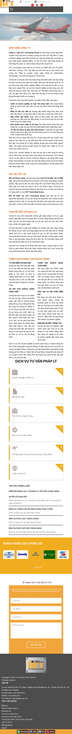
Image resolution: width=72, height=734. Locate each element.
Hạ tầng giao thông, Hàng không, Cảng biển (17, 719)
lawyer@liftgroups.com (43, 2)
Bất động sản (6, 711)
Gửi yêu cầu (36, 645)
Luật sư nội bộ (7, 722)
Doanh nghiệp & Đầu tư (10, 708)
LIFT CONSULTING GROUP (25, 677)
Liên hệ (4, 728)
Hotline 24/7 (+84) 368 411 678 (37, 582)
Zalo (42, 731)
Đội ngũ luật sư (7, 725)
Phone (51, 731)
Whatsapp (22, 731)
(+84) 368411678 (27, 2)
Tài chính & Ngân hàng (10, 714)
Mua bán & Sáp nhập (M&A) (11, 716)
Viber (33, 731)
